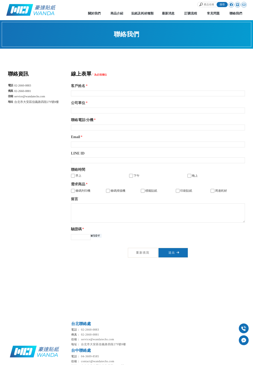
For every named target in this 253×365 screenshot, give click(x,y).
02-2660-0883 (90, 329)
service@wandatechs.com (97, 339)
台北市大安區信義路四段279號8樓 (103, 344)
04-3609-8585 (90, 356)
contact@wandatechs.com (97, 361)
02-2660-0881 (90, 334)
